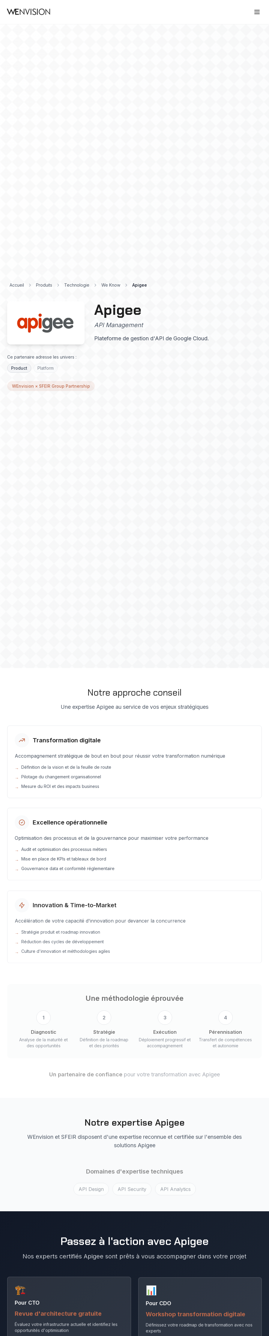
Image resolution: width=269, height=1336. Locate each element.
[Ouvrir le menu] (257, 11)
